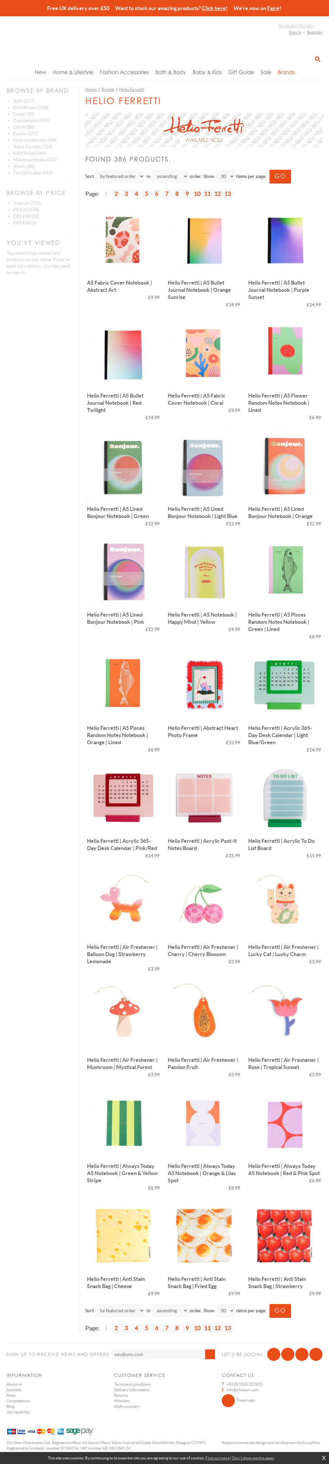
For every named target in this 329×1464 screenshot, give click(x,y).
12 (217, 193)
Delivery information (132, 1390)
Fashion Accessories (124, 72)
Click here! (215, 8)
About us (14, 1384)
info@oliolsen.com (242, 1390)
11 (207, 193)
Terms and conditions (132, 1384)
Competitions (18, 1401)
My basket (296, 26)
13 (227, 193)
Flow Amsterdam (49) (34, 140)
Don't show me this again (253, 1458)
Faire (273, 8)
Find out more (217, 1458)
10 (197, 193)
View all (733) (27, 203)
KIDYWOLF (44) (29, 153)
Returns (121, 1395)
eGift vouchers (126, 1406)
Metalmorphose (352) (35, 159)
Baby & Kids (207, 72)
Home (91, 89)
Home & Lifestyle (73, 72)
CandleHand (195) (31, 120)
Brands (286, 72)
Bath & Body (170, 72)
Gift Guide (241, 72)
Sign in (295, 32)
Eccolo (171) (25, 133)
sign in (18, 272)
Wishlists (122, 1401)
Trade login (238, 1400)
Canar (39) (23, 114)
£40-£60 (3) (25, 222)
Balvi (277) (24, 100)
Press (11, 1395)
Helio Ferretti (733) (32, 146)
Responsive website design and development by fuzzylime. (271, 1442)
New (40, 72)
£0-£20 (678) (26, 209)
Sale (266, 72)
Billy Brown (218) (30, 107)
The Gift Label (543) (33, 172)
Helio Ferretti (131, 89)
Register (314, 32)
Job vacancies (18, 1412)
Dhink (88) (23, 127)
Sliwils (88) (24, 166)
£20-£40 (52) (26, 216)
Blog (10, 1406)
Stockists (14, 1390)
